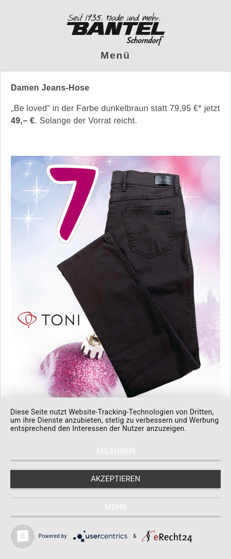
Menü (116, 55)
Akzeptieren (115, 478)
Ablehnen (115, 451)
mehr (116, 507)
